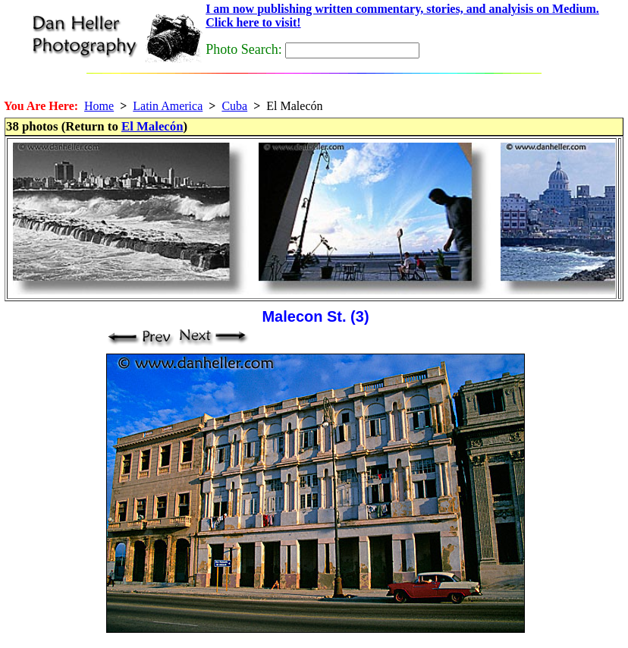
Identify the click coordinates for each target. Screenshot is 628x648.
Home (99, 105)
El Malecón (152, 126)
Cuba (234, 105)
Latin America (168, 105)
